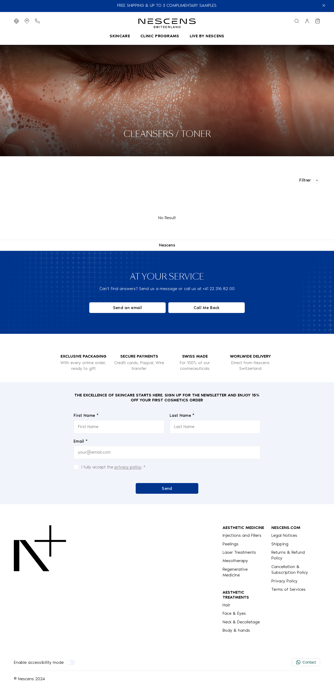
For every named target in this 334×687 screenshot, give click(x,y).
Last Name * (182, 415)
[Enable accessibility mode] (70, 662)
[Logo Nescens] (40, 579)
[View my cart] (317, 21)
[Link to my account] (307, 21)
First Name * (86, 415)
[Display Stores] (26, 21)
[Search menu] (296, 21)
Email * (81, 440)
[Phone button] (37, 21)
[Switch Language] (16, 21)
